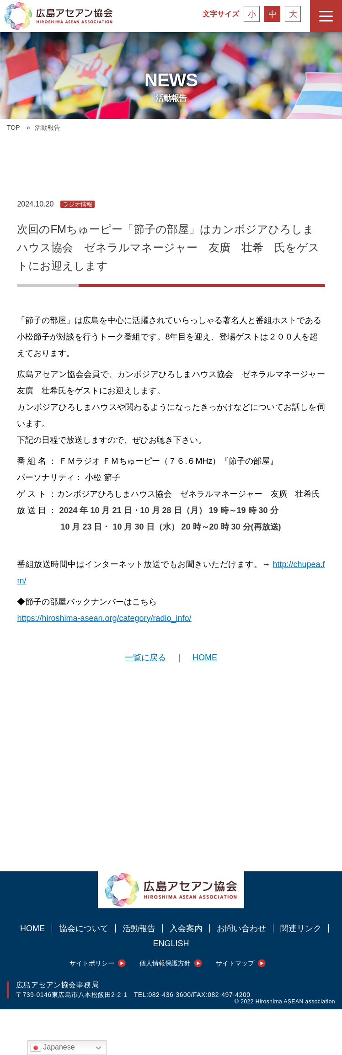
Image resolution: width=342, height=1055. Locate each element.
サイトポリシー (91, 963)
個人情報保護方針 (165, 963)
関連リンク (300, 928)
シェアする (27, 853)
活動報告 (139, 928)
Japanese (52, 1047)
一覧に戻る (145, 657)
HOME (204, 657)
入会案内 (186, 928)
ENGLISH (171, 943)
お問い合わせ (241, 928)
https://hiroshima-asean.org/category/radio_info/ (104, 618)
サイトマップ (235, 963)
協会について (83, 928)
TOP (13, 127)
